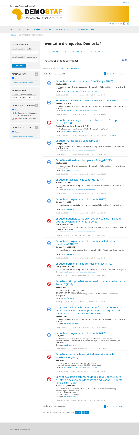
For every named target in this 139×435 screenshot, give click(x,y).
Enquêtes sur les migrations (73, 131)
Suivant (121, 74)
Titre (68, 68)
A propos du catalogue (42, 29)
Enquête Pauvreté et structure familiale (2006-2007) (86, 100)
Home (11, 29)
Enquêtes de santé (70, 209)
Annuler (31, 66)
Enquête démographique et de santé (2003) (81, 199)
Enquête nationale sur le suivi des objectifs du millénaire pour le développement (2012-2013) (88, 220)
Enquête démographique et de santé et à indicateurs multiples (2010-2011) (86, 242)
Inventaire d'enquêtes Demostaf (31, 35)
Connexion (125, 2)
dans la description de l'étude (23, 49)
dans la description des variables (24, 57)
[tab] (52, 52)
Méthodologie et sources (87, 29)
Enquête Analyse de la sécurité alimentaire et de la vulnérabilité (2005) (85, 356)
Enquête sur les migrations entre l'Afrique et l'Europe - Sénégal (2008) (88, 121)
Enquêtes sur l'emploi (71, 170)
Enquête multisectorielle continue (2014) (79, 179)
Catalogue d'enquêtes (64, 29)
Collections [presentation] (52, 52)
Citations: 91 (113, 135)
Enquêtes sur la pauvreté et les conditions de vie (80, 91)
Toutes (17, 78)
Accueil (13, 35)
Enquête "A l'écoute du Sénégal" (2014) (78, 140)
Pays (57, 68)
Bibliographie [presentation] (97, 52)
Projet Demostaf (23, 29)
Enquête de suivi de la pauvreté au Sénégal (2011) (84, 81)
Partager (118, 23)
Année (63, 68)
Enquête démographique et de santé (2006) (81, 333)
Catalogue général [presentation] (74, 52)
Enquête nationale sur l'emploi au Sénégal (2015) (84, 160)
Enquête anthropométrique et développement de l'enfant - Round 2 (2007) (90, 283)
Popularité (76, 68)
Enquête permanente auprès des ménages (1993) (84, 263)
